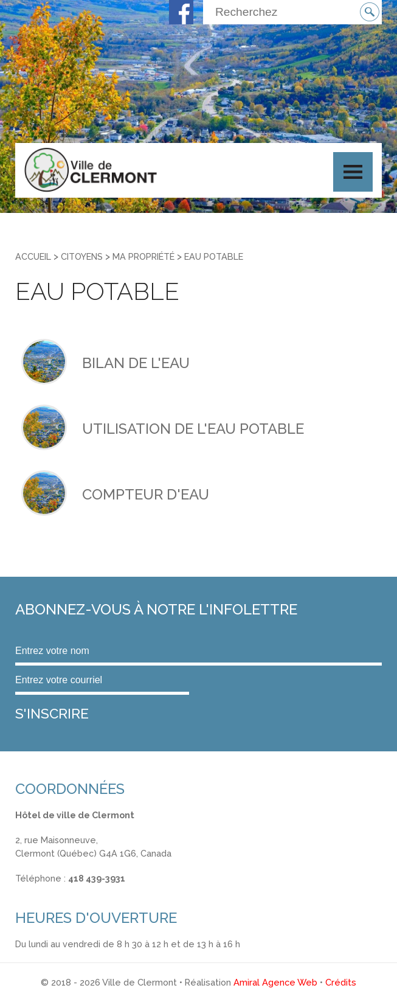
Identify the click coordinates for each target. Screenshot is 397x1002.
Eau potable (213, 256)
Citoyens (82, 256)
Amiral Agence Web (275, 982)
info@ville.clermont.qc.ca (67, 891)
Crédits (340, 982)
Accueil (33, 256)
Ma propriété (143, 256)
